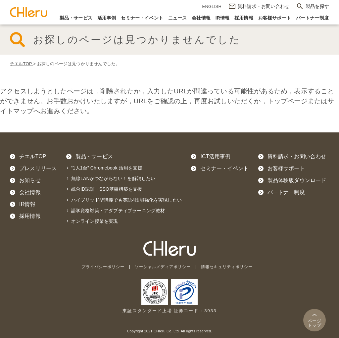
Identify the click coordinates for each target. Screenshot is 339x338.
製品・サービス (76, 18)
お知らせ (30, 180)
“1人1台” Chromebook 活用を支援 (106, 167)
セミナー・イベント (142, 18)
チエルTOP (32, 156)
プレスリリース (38, 168)
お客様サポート (274, 18)
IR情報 (223, 18)
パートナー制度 (312, 18)
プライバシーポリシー (99, 267)
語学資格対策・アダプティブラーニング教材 (118, 210)
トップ (314, 323)
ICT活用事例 (215, 156)
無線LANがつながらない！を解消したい (113, 178)
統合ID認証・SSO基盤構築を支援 (106, 189)
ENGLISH (211, 6)
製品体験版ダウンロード (296, 180)
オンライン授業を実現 (94, 221)
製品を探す (317, 6)
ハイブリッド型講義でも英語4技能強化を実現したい (126, 200)
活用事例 (106, 18)
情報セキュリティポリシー (231, 267)
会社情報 (201, 18)
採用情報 (243, 18)
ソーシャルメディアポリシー (162, 267)
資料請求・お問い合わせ (296, 156)
